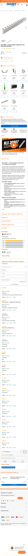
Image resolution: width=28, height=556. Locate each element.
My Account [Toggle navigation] (3, 506)
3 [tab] (11, 487)
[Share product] (4, 48)
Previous (0, 479)
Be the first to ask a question (8, 467)
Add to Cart (14, 126)
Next (27, 479)
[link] (4, 455)
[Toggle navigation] (1, 4)
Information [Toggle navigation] (3, 503)
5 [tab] (14, 487)
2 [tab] (9, 487)
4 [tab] (13, 487)
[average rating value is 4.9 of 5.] (9, 48)
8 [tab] (19, 487)
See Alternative (14, 484)
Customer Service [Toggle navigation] (4, 510)
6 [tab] (16, 487)
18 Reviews (11, 455)
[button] (21, 4)
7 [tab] (18, 487)
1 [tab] (8, 487)
